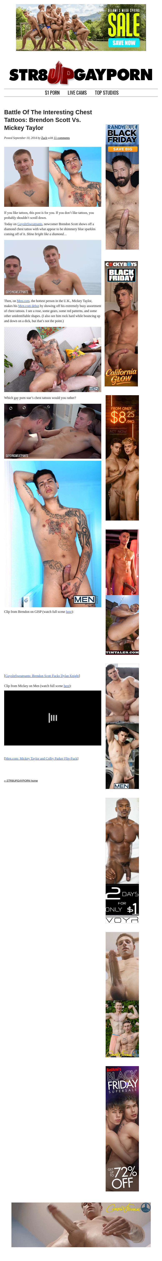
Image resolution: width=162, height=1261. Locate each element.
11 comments (62, 138)
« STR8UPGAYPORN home (21, 780)
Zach (44, 138)
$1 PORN (52, 92)
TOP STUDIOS (107, 92)
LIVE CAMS (77, 92)
